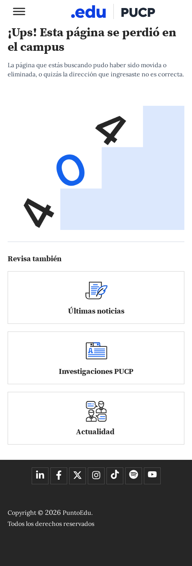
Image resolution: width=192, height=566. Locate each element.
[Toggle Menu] (19, 11)
